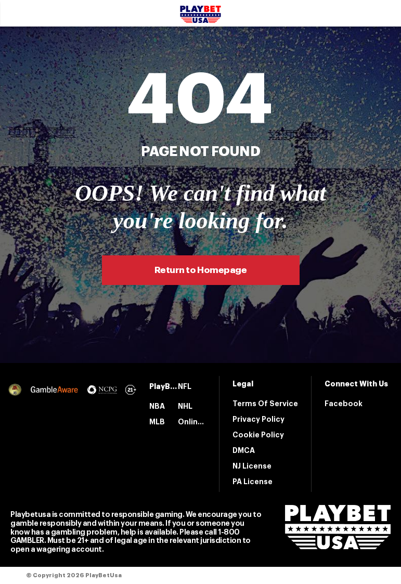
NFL (184, 386)
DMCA (243, 450)
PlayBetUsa (163, 386)
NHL (185, 406)
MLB (157, 421)
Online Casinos (192, 421)
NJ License (251, 466)
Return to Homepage (200, 270)
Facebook (344, 403)
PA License (252, 481)
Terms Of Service (265, 403)
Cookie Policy (258, 434)
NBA (157, 406)
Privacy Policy (258, 419)
